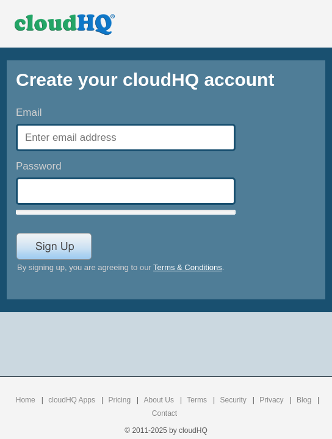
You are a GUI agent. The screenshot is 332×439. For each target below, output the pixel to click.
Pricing (119, 400)
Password (39, 166)
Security (233, 400)
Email (29, 112)
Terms (197, 400)
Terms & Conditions (187, 267)
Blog (304, 400)
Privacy (271, 400)
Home (25, 400)
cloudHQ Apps (71, 400)
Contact (164, 413)
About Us (159, 400)
